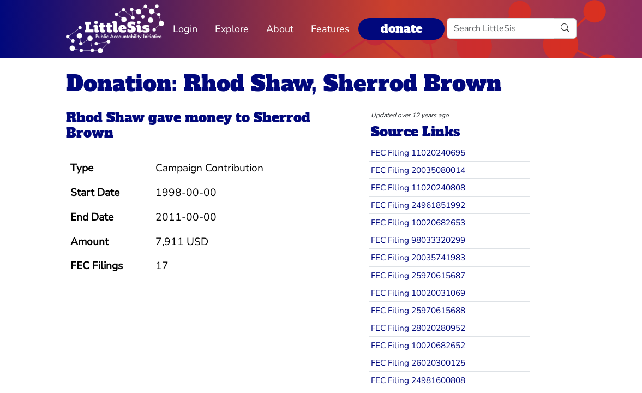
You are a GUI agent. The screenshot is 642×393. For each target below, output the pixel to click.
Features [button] (330, 28)
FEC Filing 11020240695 (418, 152)
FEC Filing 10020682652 (418, 345)
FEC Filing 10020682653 (418, 222)
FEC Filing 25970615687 (418, 275)
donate (401, 29)
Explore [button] (232, 28)
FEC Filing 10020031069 (418, 293)
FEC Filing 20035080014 (418, 170)
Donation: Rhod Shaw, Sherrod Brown (284, 83)
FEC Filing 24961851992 (418, 205)
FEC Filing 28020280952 (418, 328)
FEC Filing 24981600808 (418, 380)
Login (185, 28)
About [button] (279, 28)
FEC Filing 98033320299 (418, 240)
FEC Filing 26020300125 (418, 362)
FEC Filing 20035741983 (418, 257)
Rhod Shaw (105, 118)
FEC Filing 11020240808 (418, 187)
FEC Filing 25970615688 (418, 310)
